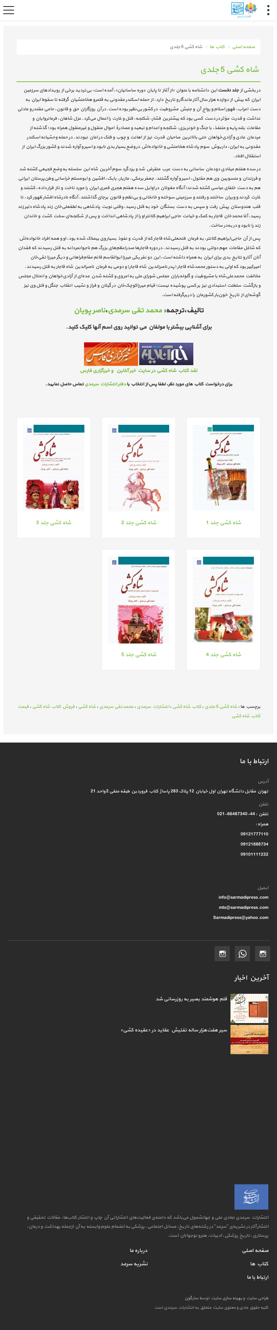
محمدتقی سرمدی (116, 706)
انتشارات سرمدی (153, 706)
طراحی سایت (256, 1298)
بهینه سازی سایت (226, 1298)
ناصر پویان (89, 310)
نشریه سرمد (134, 1264)
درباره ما (138, 1250)
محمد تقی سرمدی (134, 310)
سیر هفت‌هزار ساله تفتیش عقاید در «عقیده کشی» (173, 1030)
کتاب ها (217, 47)
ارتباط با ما (257, 1277)
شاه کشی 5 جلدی (221, 706)
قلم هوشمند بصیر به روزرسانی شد (191, 999)
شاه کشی (87, 706)
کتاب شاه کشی (186, 706)
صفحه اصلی (243, 47)
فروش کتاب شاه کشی (53, 706)
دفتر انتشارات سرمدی (105, 384)
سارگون (192, 1298)
